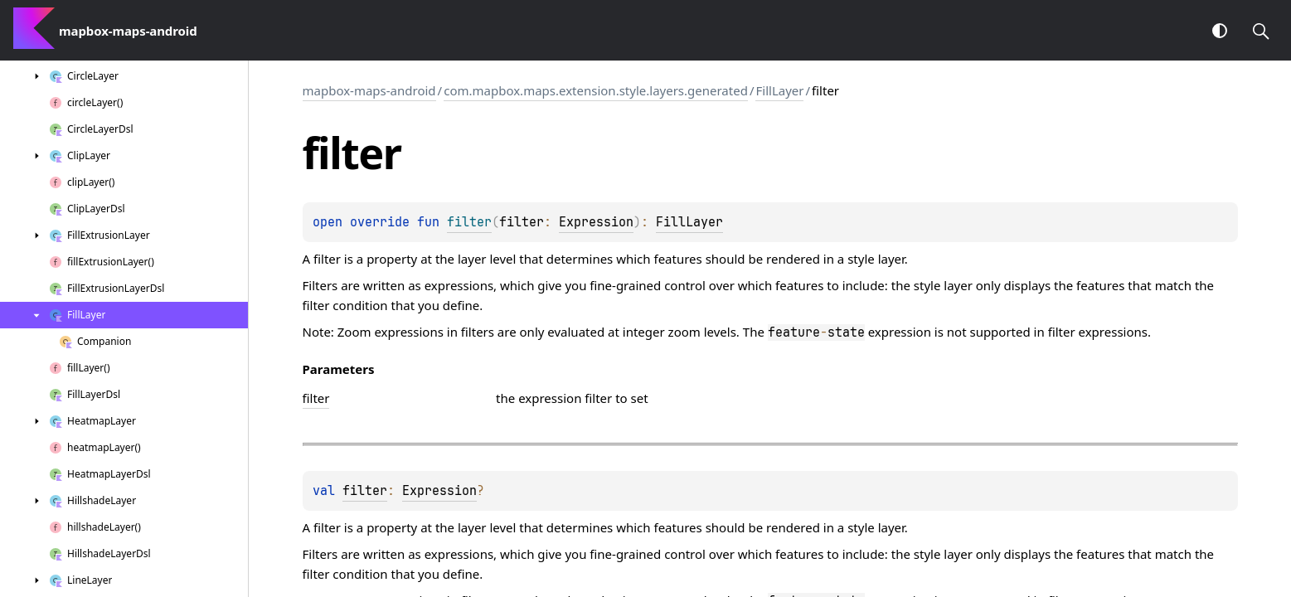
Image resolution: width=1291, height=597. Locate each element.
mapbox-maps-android (369, 90)
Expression (596, 222)
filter (364, 491)
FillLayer (779, 90)
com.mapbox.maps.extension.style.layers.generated (596, 90)
